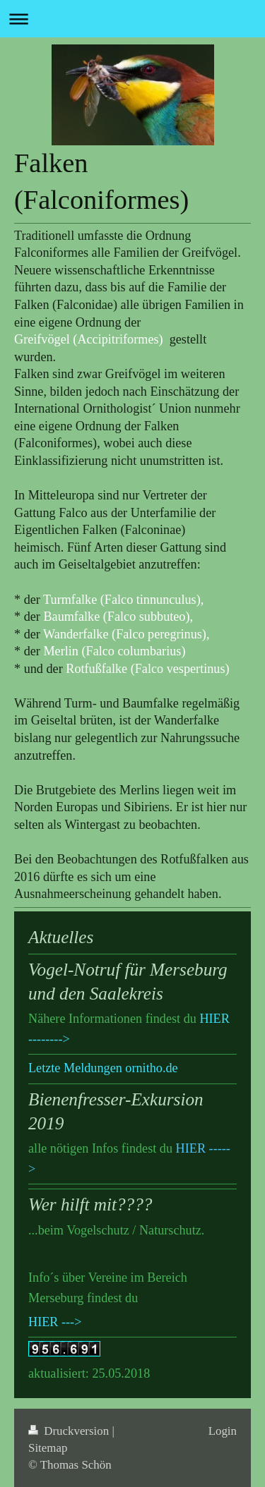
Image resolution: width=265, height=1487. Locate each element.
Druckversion (70, 1431)
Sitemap (47, 1448)
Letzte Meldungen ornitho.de (103, 1068)
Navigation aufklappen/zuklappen (132, 19)
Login (222, 1431)
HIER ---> (54, 1322)
